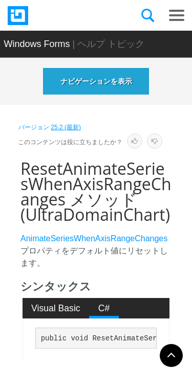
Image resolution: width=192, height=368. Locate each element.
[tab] (56, 308)
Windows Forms (37, 44)
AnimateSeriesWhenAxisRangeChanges (93, 238)
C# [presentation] (104, 308)
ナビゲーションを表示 (96, 81)
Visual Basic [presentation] (55, 308)
